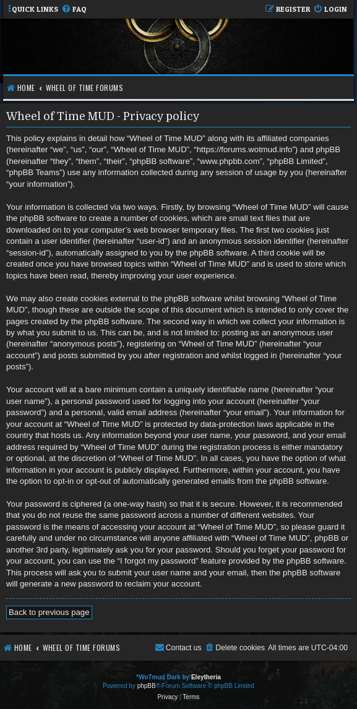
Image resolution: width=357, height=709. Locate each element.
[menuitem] (74, 9)
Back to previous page (49, 612)
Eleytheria (206, 677)
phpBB (146, 685)
